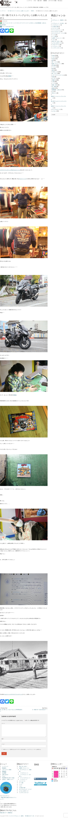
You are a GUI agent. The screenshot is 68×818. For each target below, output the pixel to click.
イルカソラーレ (55, 44)
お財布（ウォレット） (57, 38)
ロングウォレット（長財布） (57, 20)
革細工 (4, 24)
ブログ (34, 0)
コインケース (55, 28)
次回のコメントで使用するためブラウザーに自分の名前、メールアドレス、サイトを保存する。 (22, 749)
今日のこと (32, 23)
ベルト (53, 39)
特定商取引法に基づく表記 (8, 777)
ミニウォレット (55, 46)
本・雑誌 (54, 86)
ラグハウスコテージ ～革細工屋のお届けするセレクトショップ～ (8, 797)
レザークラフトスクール (24, 23)
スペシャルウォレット (57, 29)
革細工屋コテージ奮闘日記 (6, 812)
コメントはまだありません (8, 26)
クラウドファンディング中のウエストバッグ (10, 170)
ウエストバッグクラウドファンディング (13, 694)
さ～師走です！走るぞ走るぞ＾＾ (40, 709)
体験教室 (45, 0)
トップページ (29, 0)
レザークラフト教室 (52, 0)
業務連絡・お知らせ (41, 23)
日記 (36, 23)
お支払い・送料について (7, 779)
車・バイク (54, 62)
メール (3, 744)
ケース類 (54, 36)
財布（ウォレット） (56, 63)
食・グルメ (54, 73)
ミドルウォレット (56, 24)
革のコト (54, 93)
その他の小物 (55, 26)
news (3, 23)
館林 (53, 88)
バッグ (14, 23)
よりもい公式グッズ (56, 43)
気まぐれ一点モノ (56, 41)
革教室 (9, 76)
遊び (53, 70)
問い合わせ (60, 0)
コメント (3, 723)
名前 (2, 738)
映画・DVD (54, 84)
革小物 (1, 24)
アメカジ (7, 23)
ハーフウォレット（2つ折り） (58, 23)
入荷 (53, 81)
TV (52, 91)
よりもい (54, 111)
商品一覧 (39, 0)
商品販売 (4, 768)
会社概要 (4, 772)
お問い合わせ (5, 774)
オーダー (11, 23)
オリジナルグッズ (56, 31)
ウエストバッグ (22, 178)
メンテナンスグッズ (56, 47)
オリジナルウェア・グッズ (58, 33)
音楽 (53, 76)
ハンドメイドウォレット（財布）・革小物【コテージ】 (21, 816)
